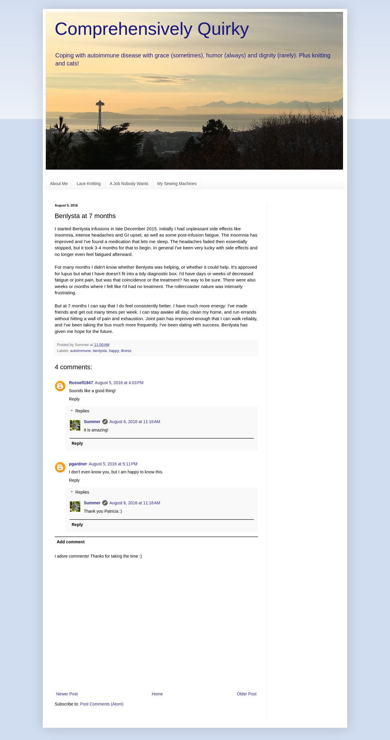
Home (157, 693)
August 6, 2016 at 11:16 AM (134, 421)
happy (114, 351)
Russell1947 (81, 382)
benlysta (100, 351)
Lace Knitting (89, 183)
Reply (74, 399)
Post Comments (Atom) (101, 704)
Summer (92, 421)
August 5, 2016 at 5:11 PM (113, 463)
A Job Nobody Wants (129, 183)
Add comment (70, 541)
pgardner (78, 463)
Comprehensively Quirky (152, 29)
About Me (59, 183)
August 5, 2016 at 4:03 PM (119, 382)
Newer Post (67, 693)
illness (126, 351)
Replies (82, 411)
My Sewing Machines (176, 183)
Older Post (247, 693)
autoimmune (80, 351)
